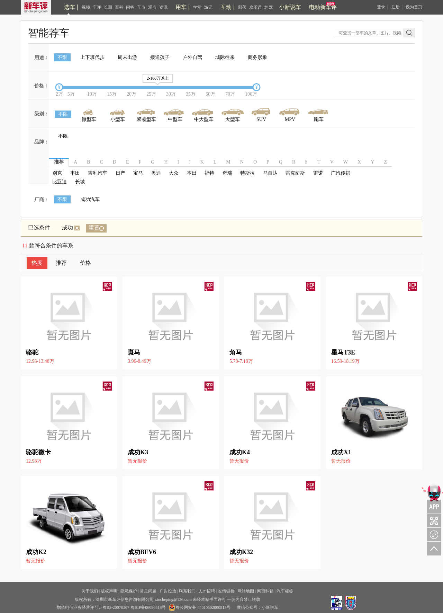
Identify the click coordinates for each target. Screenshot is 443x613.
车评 (97, 7)
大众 (174, 173)
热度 (37, 263)
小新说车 (290, 7)
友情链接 (226, 591)
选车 (69, 7)
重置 (94, 228)
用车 (181, 7)
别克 (57, 173)
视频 (86, 7)
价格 (85, 263)
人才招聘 (206, 591)
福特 (209, 173)
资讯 (163, 7)
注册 (395, 7)
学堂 (197, 7)
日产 (120, 173)
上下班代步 (92, 57)
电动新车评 (323, 7)
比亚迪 (59, 181)
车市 (141, 7)
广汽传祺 (340, 173)
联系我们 (187, 591)
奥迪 (156, 173)
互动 (226, 7)
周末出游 (127, 57)
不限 (62, 57)
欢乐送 (255, 7)
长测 (108, 7)
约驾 (268, 7)
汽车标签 (285, 591)
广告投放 (168, 591)
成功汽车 (90, 199)
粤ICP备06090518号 (148, 607)
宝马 (138, 173)
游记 (208, 7)
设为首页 (414, 7)
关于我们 (89, 591)
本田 (192, 173)
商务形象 (257, 57)
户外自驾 (192, 57)
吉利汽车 (97, 173)
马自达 (270, 173)
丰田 (75, 173)
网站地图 (245, 591)
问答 (130, 7)
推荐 (61, 263)
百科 (119, 7)
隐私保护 (128, 591)
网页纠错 (265, 591)
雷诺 (318, 173)
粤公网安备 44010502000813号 (199, 607)
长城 (80, 181)
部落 (242, 7)
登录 (381, 7)
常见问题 (148, 591)
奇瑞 (227, 173)
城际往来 (225, 57)
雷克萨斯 (295, 173)
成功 (71, 227)
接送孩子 (160, 57)
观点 (152, 7)
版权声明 (109, 591)
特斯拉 (247, 173)
